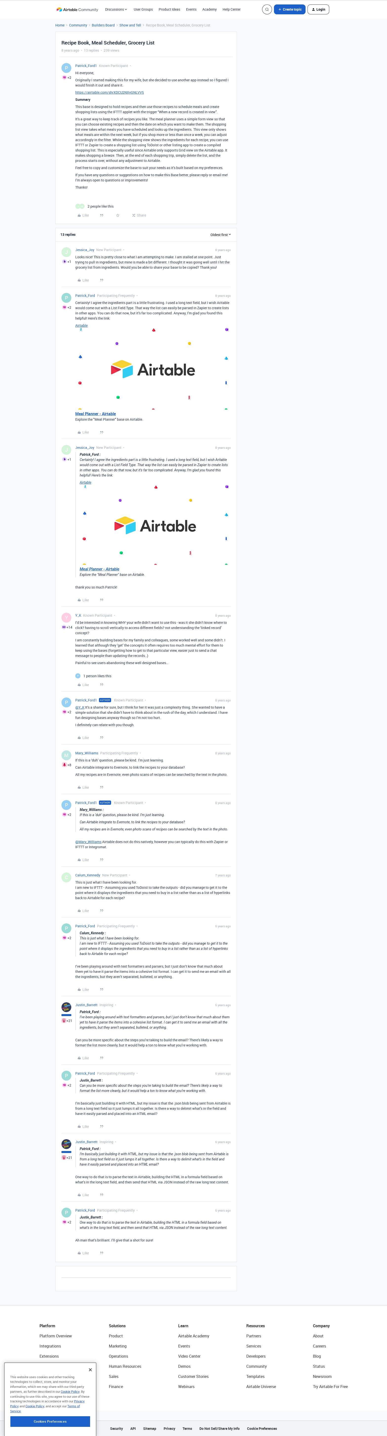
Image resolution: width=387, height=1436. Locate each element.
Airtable (81, 325)
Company (321, 1325)
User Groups (143, 9)
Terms (187, 1428)
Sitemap (149, 1428)
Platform (47, 1325)
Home (59, 25)
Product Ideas (169, 9)
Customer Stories (193, 1376)
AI (41, 1376)
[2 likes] (94, 206)
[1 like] (93, 675)
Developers (256, 1356)
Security (116, 1428)
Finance (116, 1386)
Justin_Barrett (86, 1004)
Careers (319, 1346)
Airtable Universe (261, 1386)
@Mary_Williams (88, 841)
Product (116, 1336)
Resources (255, 1325)
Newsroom (322, 1376)
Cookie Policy (70, 1418)
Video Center (189, 1356)
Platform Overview (55, 1336)
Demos (184, 1366)
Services (253, 1346)
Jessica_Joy (84, 249)
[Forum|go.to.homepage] (77, 9)
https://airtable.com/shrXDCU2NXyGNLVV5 (109, 92)
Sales (113, 1376)
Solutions (117, 1325)
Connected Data (53, 1386)
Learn (183, 1325)
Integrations (50, 1346)
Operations (118, 1356)
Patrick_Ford (85, 295)
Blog (317, 1356)
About (318, 1336)
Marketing (118, 1346)
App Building (50, 1366)
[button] (290, 9)
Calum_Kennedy (87, 875)
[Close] (90, 1396)
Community (78, 25)
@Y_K (79, 707)
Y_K (78, 615)
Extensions (49, 1356)
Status (319, 1366)
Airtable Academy (193, 1336)
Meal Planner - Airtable (95, 413)
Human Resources (125, 1366)
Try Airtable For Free (330, 1386)
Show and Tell (130, 25)
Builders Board (103, 25)
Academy (209, 9)
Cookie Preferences (262, 1428)
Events (191, 9)
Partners (253, 1336)
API (133, 1428)
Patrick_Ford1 (86, 65)
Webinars (186, 1386)
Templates (255, 1376)
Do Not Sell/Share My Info (219, 1428)
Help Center (232, 9)
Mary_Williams (86, 753)
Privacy (169, 1428)
